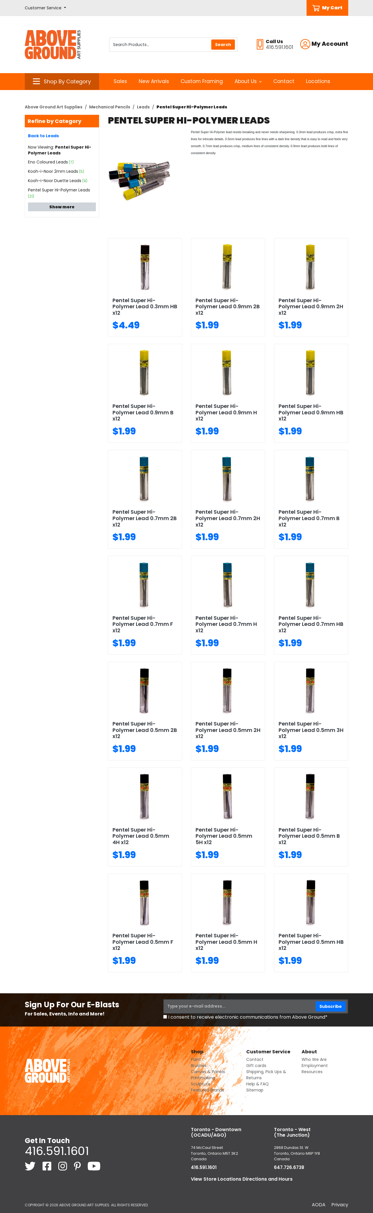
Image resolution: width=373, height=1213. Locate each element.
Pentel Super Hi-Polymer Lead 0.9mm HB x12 (311, 412)
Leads (143, 107)
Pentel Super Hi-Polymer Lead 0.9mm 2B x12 (228, 306)
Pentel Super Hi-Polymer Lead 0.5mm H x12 (226, 942)
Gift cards (256, 1065)
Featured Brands (207, 1090)
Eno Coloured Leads (48, 162)
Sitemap (254, 1090)
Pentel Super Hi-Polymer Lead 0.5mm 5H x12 (224, 836)
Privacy (339, 1204)
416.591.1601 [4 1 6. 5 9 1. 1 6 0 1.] (57, 1151)
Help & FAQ (257, 1084)
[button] (45, 8)
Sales (120, 81)
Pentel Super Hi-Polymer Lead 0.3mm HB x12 (144, 306)
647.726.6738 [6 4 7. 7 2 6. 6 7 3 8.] (289, 1167)
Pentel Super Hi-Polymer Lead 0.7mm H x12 (226, 624)
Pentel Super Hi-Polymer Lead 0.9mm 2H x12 (311, 306)
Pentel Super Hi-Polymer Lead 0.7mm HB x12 (311, 624)
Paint (196, 1059)
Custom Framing (202, 81)
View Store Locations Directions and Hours (242, 1179)
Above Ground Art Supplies (53, 107)
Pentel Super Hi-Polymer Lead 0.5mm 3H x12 (311, 730)
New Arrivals (154, 81)
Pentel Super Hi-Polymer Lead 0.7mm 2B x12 (144, 518)
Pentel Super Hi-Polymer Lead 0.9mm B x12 (142, 412)
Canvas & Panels (208, 1072)
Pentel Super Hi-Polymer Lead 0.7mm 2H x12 (228, 518)
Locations (318, 81)
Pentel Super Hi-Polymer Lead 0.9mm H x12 (226, 412)
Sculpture (200, 1084)
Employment (315, 1065)
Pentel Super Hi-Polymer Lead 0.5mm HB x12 (311, 942)
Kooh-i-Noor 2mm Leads (53, 171)
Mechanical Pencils (109, 107)
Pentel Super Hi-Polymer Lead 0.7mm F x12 (142, 624)
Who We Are (314, 1059)
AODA (319, 1204)
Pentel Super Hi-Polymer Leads (59, 190)
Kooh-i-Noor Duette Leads (54, 181)
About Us (248, 81)
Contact (283, 81)
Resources (312, 1072)
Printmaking (203, 1078)
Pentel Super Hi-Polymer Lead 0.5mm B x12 (309, 836)
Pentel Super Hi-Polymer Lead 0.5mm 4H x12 (140, 836)
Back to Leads (43, 136)
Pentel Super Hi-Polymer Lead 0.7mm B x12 (309, 518)
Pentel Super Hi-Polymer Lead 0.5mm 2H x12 (228, 730)
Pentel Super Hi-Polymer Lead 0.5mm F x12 (142, 942)
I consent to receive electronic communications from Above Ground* (248, 1017)
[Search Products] (173, 44)
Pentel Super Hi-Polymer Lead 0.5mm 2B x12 (144, 730)
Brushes (199, 1065)
